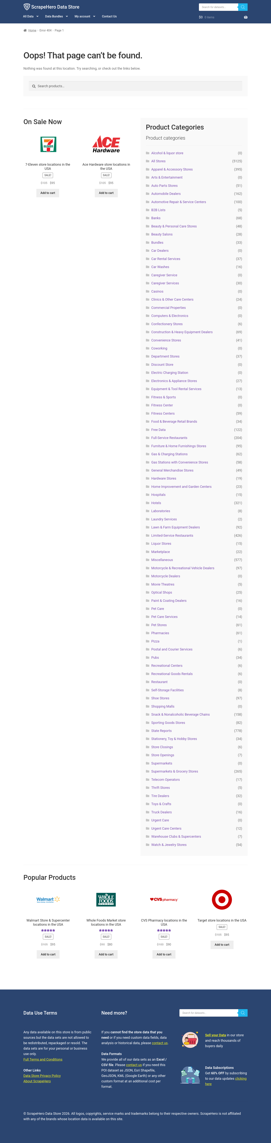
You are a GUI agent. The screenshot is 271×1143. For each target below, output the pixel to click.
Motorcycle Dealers (165, 576)
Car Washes (160, 267)
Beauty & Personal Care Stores (174, 226)
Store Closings (162, 747)
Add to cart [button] (47, 193)
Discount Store (162, 365)
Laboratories (160, 511)
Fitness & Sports (163, 397)
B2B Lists (158, 210)
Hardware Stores (163, 478)
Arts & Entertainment (167, 177)
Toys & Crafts (161, 804)
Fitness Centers (163, 413)
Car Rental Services (165, 259)
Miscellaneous (162, 560)
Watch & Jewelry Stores (169, 845)
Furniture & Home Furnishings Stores (178, 446)
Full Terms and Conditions (42, 1059)
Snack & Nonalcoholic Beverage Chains (180, 714)
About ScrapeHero (37, 1081)
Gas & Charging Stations (169, 454)
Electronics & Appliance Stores (174, 381)
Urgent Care (160, 820)
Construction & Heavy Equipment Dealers (182, 332)
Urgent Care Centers (166, 828)
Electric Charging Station (169, 373)
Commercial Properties (168, 308)
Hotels (156, 503)
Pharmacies (160, 633)
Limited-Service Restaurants (172, 535)
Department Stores (165, 356)
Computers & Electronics (169, 316)
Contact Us (109, 16)
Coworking (159, 348)
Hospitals (158, 495)
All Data (28, 16)
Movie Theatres (162, 584)
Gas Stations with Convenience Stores (179, 462)
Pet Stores (159, 625)
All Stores (158, 161)
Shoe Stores (160, 698)
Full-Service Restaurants (169, 438)
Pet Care (157, 609)
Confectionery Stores (167, 324)
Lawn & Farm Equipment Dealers (175, 527)
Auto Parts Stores (164, 186)
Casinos (157, 291)
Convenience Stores (166, 340)
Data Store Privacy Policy (42, 1076)
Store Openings (162, 755)
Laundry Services (164, 519)
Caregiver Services (165, 283)
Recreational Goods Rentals (172, 674)
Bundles (157, 242)
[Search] (243, 7)
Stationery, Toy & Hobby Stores (174, 739)
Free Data (158, 430)
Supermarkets (161, 763)
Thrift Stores (160, 788)
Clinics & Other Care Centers (172, 299)
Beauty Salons (162, 234)
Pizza (155, 641)
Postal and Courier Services (172, 649)
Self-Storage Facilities (167, 690)
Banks (156, 218)
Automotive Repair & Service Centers (178, 202)
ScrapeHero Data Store (55, 7)
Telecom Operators (165, 780)
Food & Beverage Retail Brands (174, 421)
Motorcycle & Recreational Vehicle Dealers (182, 568)
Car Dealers (160, 251)
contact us (160, 1043)
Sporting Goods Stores (168, 723)
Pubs (155, 657)
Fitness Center (162, 405)
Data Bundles (54, 16)
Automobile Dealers (166, 194)
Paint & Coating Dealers (169, 601)
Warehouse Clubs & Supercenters (176, 836)
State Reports (161, 731)
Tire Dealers (160, 796)
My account (82, 16)
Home (32, 30)
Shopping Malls (163, 706)
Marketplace (160, 552)
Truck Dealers (161, 812)
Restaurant (159, 682)
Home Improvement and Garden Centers (181, 487)
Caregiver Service (164, 275)
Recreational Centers (166, 666)
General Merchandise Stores (172, 470)
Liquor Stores (161, 543)
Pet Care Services (164, 617)
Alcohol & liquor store (167, 153)
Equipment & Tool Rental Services (176, 389)
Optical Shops (161, 592)
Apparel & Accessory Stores (172, 169)
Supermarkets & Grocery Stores (174, 771)
